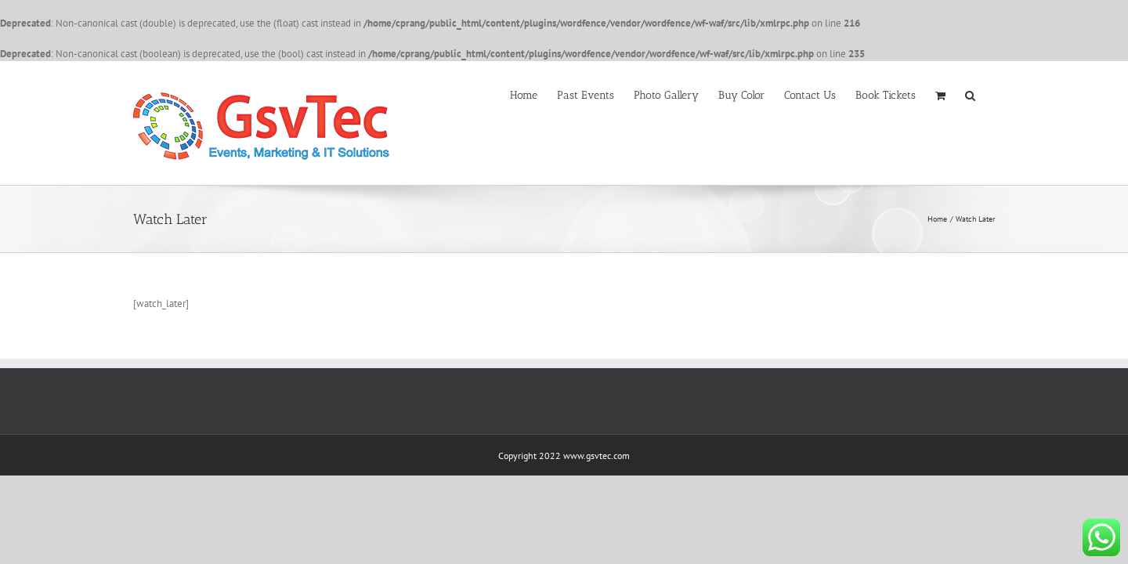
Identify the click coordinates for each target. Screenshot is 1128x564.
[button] (990, 94)
